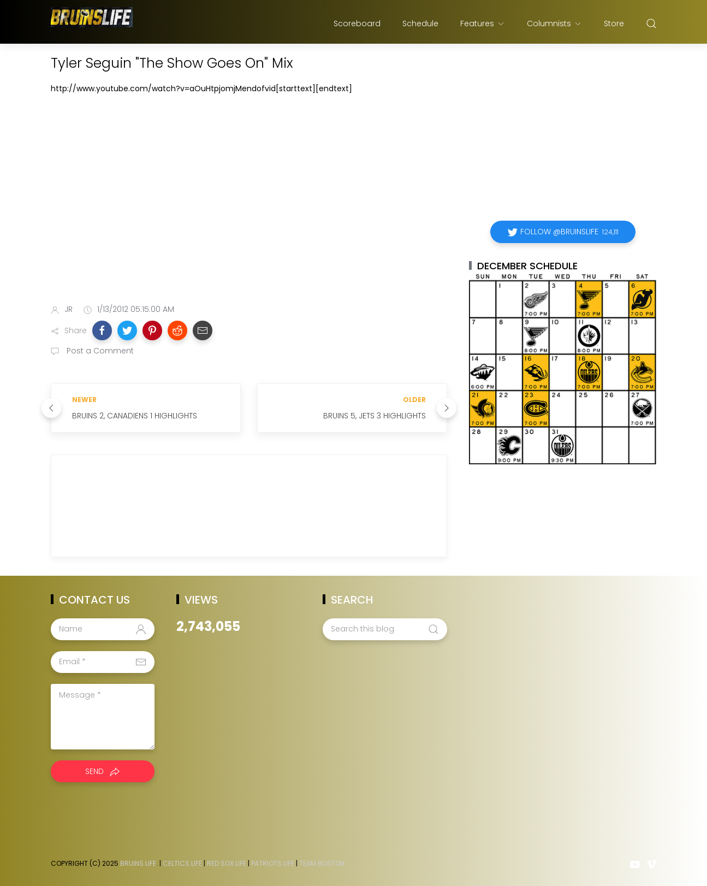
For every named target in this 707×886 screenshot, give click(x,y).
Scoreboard (357, 23)
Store (614, 23)
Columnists (554, 23)
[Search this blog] (385, 629)
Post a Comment (99, 350)
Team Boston (321, 863)
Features (482, 23)
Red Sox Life (226, 863)
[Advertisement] (249, 209)
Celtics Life (182, 863)
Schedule (420, 23)
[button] (102, 330)
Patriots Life (272, 863)
